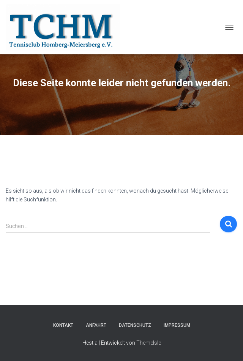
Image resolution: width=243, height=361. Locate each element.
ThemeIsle (148, 343)
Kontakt (63, 325)
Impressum (177, 325)
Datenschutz (135, 325)
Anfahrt (96, 325)
